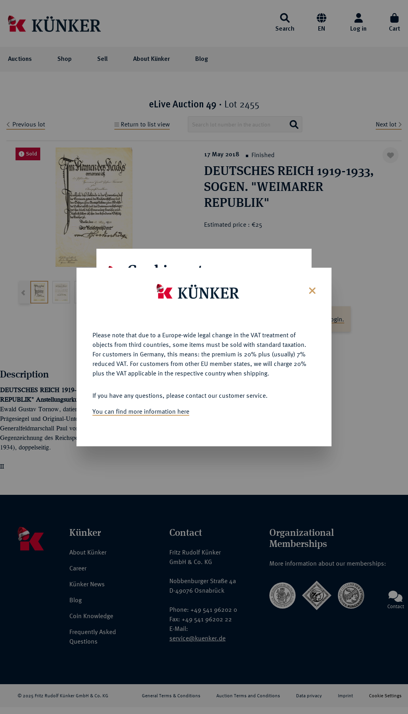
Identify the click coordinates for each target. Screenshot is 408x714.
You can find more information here (140, 407)
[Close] (311, 286)
